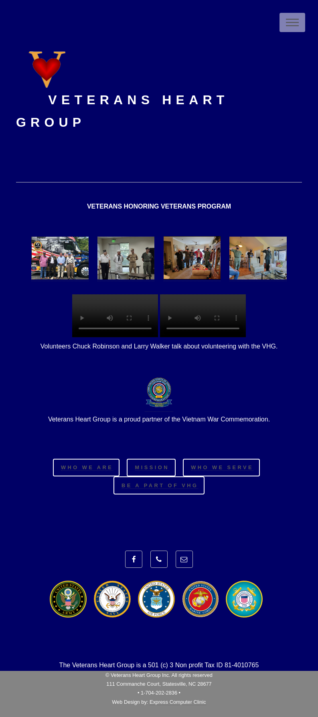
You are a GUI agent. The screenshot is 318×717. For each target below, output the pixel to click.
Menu (292, 22)
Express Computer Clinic (178, 702)
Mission (152, 467)
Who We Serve (222, 467)
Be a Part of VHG (160, 485)
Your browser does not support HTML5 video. (115, 315)
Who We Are (87, 467)
